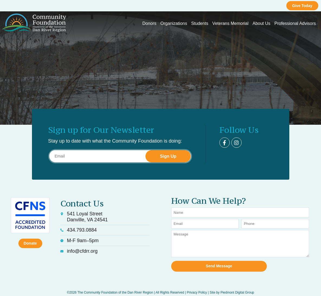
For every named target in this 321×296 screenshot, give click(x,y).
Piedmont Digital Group (237, 285)
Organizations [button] (173, 23)
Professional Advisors (295, 23)
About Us (261, 23)
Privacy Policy (197, 285)
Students (199, 23)
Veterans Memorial (230, 23)
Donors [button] (149, 23)
